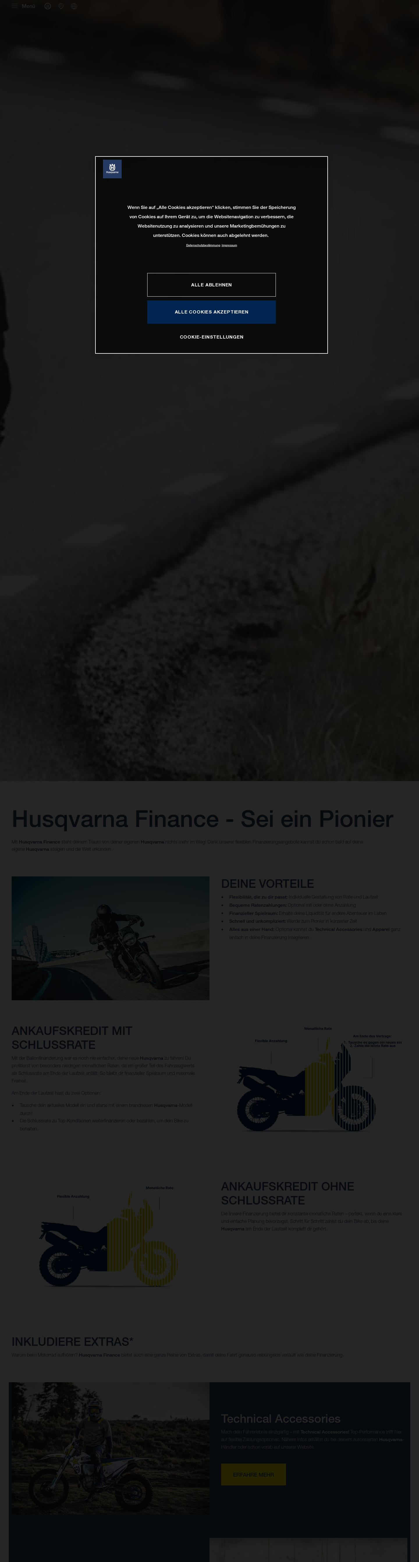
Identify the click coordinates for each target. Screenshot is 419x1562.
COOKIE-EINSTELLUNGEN (212, 336)
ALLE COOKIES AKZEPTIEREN (211, 311)
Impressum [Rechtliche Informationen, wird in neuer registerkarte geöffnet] (229, 245)
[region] (211, 254)
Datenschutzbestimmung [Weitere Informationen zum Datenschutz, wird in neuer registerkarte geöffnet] (203, 245)
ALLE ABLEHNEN (211, 284)
